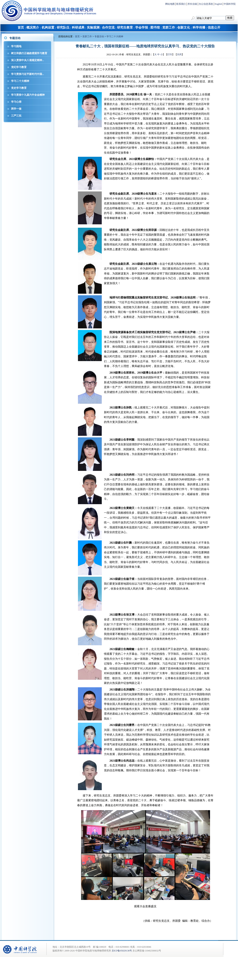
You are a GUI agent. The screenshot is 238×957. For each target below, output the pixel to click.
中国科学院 (230, 4)
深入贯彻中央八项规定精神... (27, 60)
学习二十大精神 (20, 80)
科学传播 (199, 27)
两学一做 (16, 108)
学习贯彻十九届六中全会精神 (28, 94)
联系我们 (181, 4)
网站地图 (170, 4)
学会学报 (141, 27)
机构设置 (48, 27)
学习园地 (16, 46)
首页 (21, 27)
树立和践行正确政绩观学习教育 (29, 53)
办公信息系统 (206, 4)
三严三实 (16, 115)
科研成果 (78, 27)
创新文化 (183, 27)
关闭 (179, 54)
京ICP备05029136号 (122, 950)
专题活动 (99, 36)
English (218, 4)
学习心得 (16, 101)
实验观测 (93, 27)
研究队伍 (63, 27)
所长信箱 (192, 4)
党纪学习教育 (19, 67)
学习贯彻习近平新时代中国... (27, 74)
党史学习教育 (19, 87)
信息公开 (214, 27)
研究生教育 (125, 27)
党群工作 (168, 27)
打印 (169, 54)
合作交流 (108, 27)
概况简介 (32, 27)
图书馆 (155, 27)
